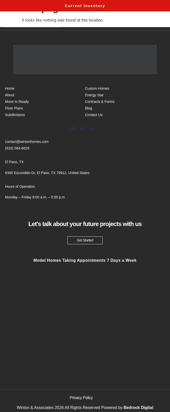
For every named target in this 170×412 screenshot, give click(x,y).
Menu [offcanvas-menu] (146, 22)
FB (72, 129)
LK (92, 129)
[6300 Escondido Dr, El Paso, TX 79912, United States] (85, 338)
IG (82, 129)
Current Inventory (85, 6)
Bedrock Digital (138, 407)
